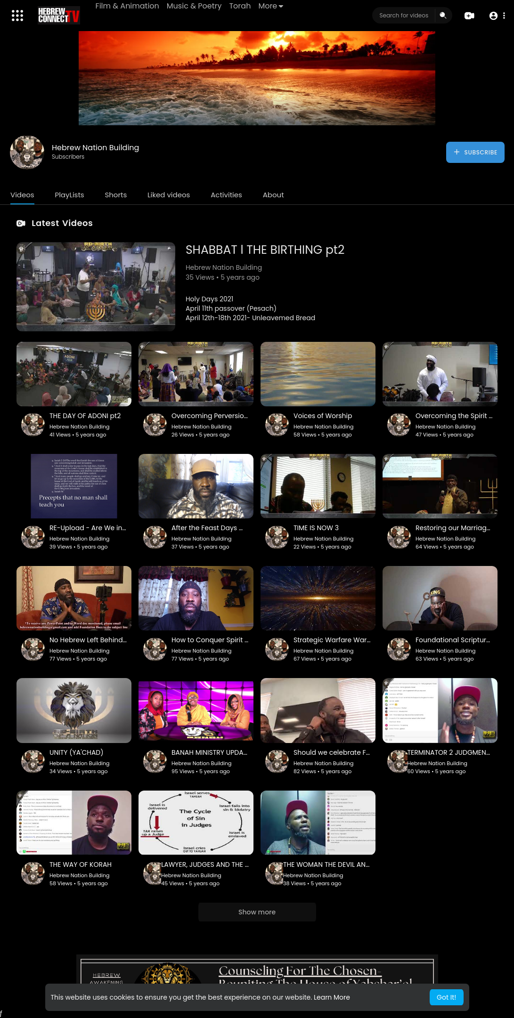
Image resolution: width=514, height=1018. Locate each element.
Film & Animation (128, 5)
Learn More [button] (332, 997)
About (273, 195)
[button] (496, 15)
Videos (22, 195)
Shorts (116, 195)
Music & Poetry (194, 5)
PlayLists (69, 195)
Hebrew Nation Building (95, 147)
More (271, 5)
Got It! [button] (446, 997)
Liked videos (168, 195)
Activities (226, 195)
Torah (241, 5)
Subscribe (475, 152)
